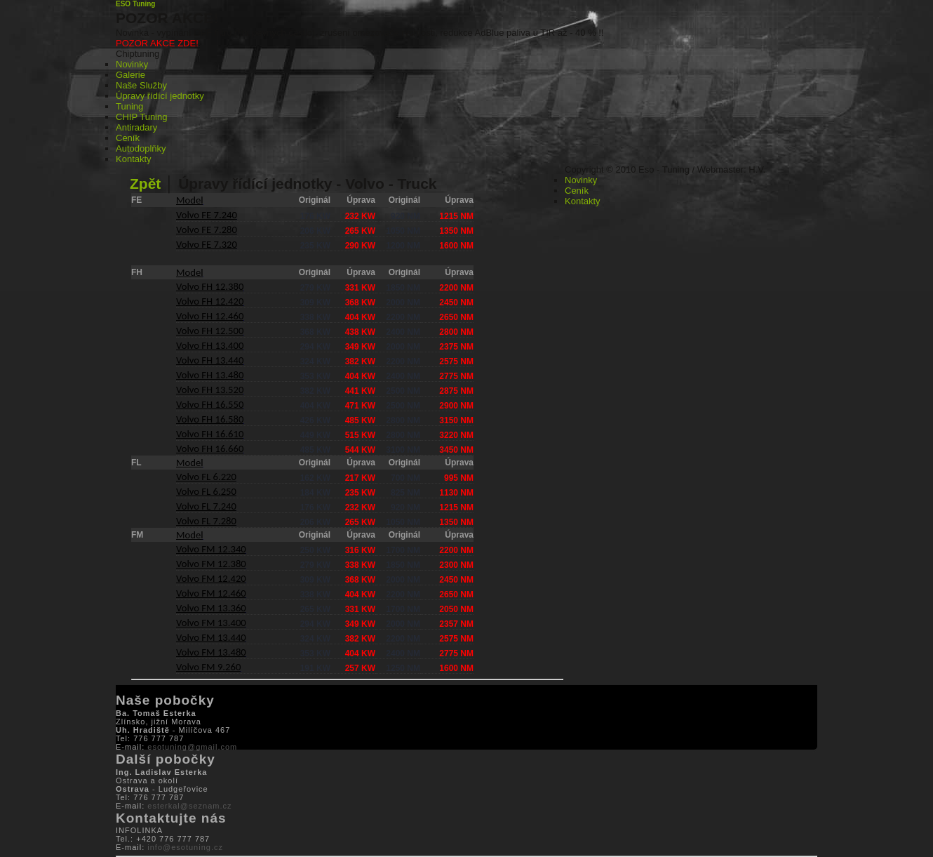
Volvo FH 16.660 (209, 448)
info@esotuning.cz (185, 847)
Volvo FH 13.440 (209, 360)
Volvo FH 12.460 (209, 316)
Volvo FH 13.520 (209, 389)
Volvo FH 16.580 (209, 419)
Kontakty (134, 159)
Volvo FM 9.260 (208, 666)
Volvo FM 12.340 (211, 549)
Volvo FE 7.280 (206, 229)
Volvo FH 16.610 (209, 433)
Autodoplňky (141, 148)
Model (189, 200)
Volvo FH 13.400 (209, 345)
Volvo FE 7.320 (206, 244)
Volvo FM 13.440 (211, 637)
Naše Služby (141, 85)
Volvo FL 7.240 (206, 506)
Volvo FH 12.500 (209, 330)
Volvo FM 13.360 (211, 608)
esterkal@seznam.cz (189, 806)
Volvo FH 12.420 (209, 301)
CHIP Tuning (141, 117)
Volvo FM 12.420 (211, 578)
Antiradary (136, 127)
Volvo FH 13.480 (209, 374)
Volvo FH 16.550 (209, 404)
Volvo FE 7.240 (206, 214)
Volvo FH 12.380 (209, 286)
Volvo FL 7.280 (206, 520)
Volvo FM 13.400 (211, 622)
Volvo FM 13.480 (211, 652)
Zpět (147, 183)
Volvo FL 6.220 (206, 476)
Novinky (132, 64)
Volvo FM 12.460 (211, 593)
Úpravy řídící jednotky (160, 96)
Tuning (129, 106)
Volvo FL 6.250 (206, 491)
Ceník (128, 138)
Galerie (130, 74)
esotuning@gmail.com (192, 747)
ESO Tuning (135, 4)
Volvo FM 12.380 (211, 563)
